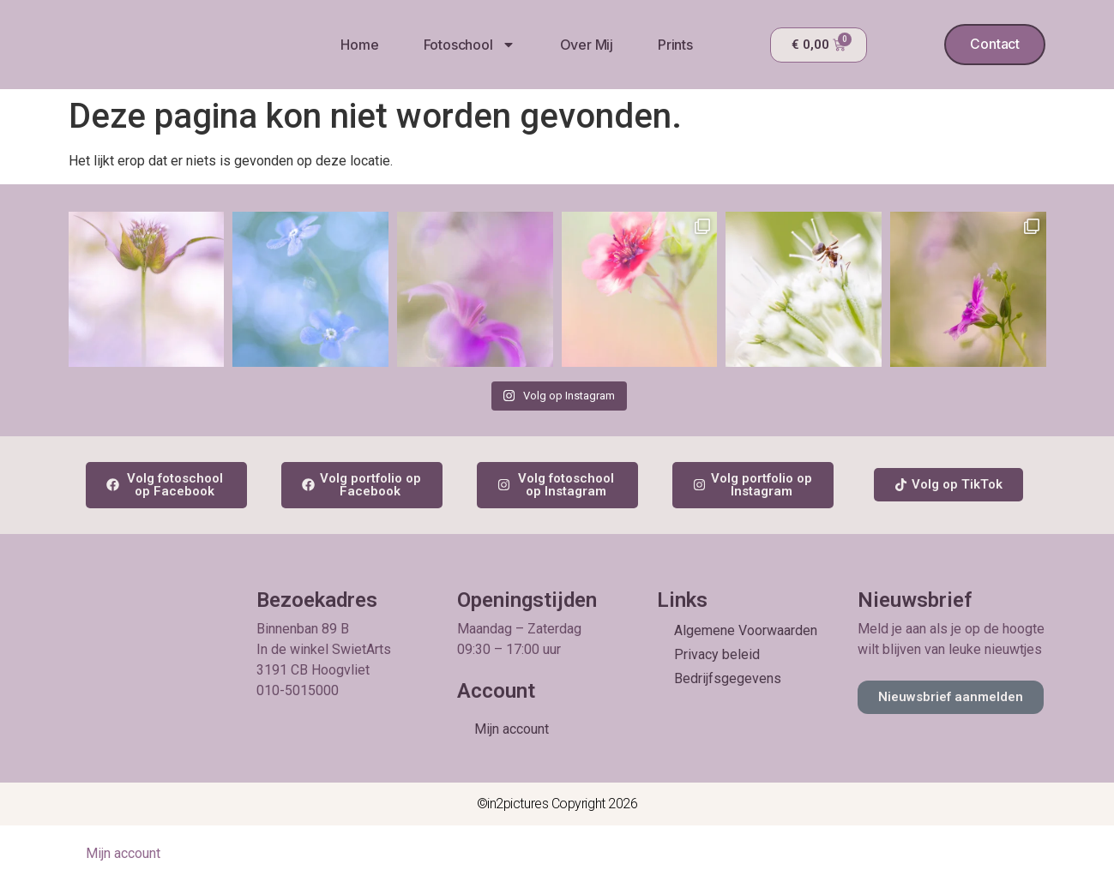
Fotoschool (469, 44)
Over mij (585, 44)
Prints (674, 44)
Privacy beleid (717, 654)
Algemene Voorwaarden (745, 630)
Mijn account (511, 729)
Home (358, 44)
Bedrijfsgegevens (727, 678)
